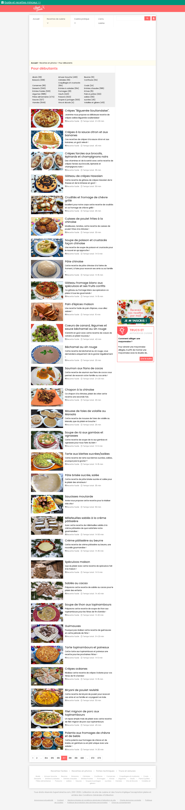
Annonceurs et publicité (43, 800)
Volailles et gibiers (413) (94, 102)
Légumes (122, 779)
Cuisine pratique (81, 21)
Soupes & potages (93, 781)
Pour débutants (65, 63)
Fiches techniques (105, 771)
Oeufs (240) (63, 94)
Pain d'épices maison (79, 304)
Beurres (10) (89, 77)
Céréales (86, 776)
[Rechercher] (147, 18)
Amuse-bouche (50, 776)
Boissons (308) (38, 80)
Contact (60, 800)
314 (46, 758)
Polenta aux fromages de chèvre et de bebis (87, 734)
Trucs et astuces (127, 771)
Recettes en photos (48, 63)
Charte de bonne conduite (130, 800)
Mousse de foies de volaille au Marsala (85, 412)
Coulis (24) (89, 85)
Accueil (36, 19)
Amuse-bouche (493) (68, 77)
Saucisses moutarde (79, 496)
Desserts (37, 779)
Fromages (101, 779)
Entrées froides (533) (41, 91)
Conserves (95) (39, 85)
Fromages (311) (64, 91)
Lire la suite (146, 358)
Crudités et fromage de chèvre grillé (86, 198)
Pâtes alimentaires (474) (43, 97)
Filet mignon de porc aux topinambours (82, 712)
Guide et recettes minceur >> (22, 2)
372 (92, 758)
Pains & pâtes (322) (92, 94)
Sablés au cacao (76, 583)
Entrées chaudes (70, 779)
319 (76, 758)
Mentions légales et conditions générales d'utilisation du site (92, 800)
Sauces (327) (38, 99)
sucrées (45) (89, 99)
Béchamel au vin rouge (81, 347)
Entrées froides (87, 779)
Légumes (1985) (39, 94)
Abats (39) (37, 77)
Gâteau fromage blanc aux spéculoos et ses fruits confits (85, 284)
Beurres (64, 776)
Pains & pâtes (144, 779)
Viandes (118, 781)
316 (58, 758)
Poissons (58, 781)
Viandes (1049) (39, 102)
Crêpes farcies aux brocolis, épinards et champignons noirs (86, 155)
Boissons (75, 776)
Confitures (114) (91, 80)
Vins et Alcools (132, 781)
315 (52, 758)
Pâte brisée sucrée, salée (82, 475)
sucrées (108, 781)
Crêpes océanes (76, 669)
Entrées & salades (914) (68, 88)
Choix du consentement (121, 802)
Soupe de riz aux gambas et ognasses (84, 434)
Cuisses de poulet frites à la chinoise (84, 220)
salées (69, 781)
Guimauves (73, 626)
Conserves (111, 776)
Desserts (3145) (39, 88)
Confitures (98, 776)
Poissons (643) (64, 97)
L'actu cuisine (101, 21)
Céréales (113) (64, 80)
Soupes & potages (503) (69, 99)
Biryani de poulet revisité (82, 690)
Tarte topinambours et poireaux (87, 647)
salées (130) (89, 97)
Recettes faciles (59, 771)
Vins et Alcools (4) (66, 102)
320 (82, 758)
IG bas (111, 779)
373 (99, 758)
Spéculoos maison (77, 562)
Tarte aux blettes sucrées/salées (87, 454)
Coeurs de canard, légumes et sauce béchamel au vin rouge (86, 327)
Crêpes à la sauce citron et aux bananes (86, 133)
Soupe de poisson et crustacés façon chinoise (86, 241)
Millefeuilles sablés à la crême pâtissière (85, 519)
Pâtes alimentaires (43, 781)
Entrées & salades (52, 779)
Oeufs (132, 779)
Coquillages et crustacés (129, 776)
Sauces (79, 781)
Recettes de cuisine (56, 21)
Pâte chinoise (74, 261)
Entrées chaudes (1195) (94, 88)
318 (70, 758)
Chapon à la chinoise (79, 390)
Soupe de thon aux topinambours (88, 604)
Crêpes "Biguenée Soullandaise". (87, 111)
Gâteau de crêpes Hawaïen (84, 176)
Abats (38, 776)
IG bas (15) (88, 91)
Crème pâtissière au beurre (84, 540)
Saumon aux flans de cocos (84, 368)
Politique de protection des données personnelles (87, 802)
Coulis (145, 776)
